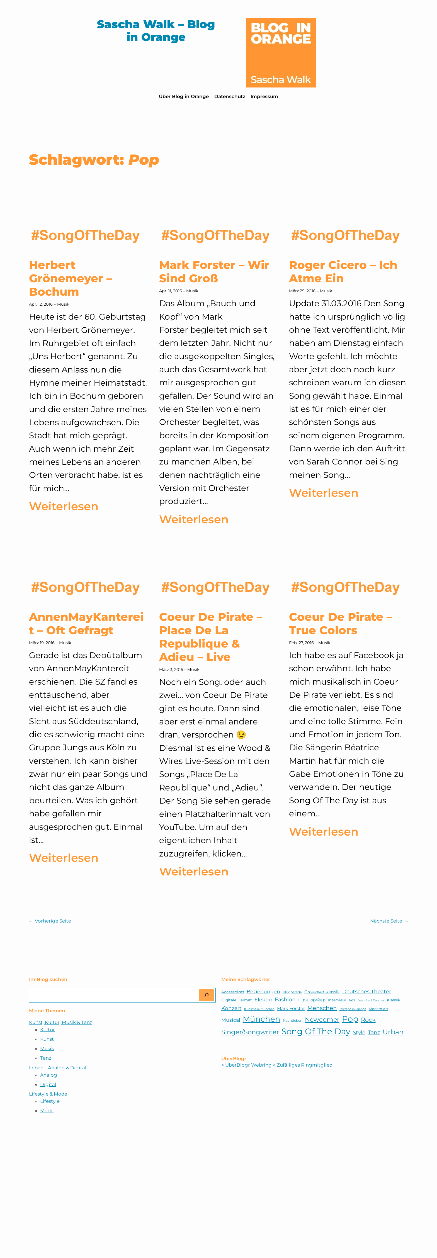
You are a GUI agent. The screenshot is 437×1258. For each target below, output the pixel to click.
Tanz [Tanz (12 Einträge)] (374, 1032)
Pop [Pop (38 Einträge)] (350, 1019)
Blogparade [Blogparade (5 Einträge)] (292, 992)
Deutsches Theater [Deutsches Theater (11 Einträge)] (366, 991)
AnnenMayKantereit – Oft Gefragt (86, 623)
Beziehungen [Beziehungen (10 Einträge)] (263, 991)
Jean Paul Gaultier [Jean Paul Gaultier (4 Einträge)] (371, 1000)
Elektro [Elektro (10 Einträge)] (263, 999)
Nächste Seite (389, 920)
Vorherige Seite (50, 920)
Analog (48, 1075)
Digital (48, 1084)
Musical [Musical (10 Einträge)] (230, 1020)
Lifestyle (50, 1101)
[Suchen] (206, 995)
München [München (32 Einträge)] (261, 1019)
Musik (63, 304)
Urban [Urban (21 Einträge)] (393, 1032)
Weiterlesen (63, 506)
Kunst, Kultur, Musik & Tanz (60, 1022)
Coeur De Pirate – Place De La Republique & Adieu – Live (210, 637)
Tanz (45, 1058)
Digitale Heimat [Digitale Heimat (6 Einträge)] (236, 1000)
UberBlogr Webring (248, 1065)
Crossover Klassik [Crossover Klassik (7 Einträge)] (322, 991)
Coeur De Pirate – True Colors (340, 623)
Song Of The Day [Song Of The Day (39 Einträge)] (315, 1031)
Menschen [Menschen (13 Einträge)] (322, 1008)
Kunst (47, 1039)
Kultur (47, 1029)
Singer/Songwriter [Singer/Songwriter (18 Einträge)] (250, 1032)
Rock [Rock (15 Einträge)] (368, 1019)
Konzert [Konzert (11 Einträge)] (231, 1008)
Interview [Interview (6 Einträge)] (337, 1000)
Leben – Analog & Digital (57, 1067)
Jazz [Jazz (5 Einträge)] (351, 1000)
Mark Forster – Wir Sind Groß (214, 271)
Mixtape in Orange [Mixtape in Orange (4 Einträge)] (352, 1009)
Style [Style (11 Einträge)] (359, 1032)
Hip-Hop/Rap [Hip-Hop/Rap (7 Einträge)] (312, 999)
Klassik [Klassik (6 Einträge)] (393, 1000)
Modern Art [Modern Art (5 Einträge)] (378, 1009)
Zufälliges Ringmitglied (304, 1065)
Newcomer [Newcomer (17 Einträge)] (322, 1019)
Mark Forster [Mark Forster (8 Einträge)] (291, 1008)
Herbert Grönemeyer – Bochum (70, 278)
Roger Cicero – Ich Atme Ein (343, 271)
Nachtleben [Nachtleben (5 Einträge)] (292, 1020)
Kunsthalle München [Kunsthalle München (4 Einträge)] (259, 1009)
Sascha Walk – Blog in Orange (156, 30)
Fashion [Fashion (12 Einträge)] (285, 999)
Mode (47, 1110)
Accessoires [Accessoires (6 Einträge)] (232, 992)
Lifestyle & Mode (48, 1094)
